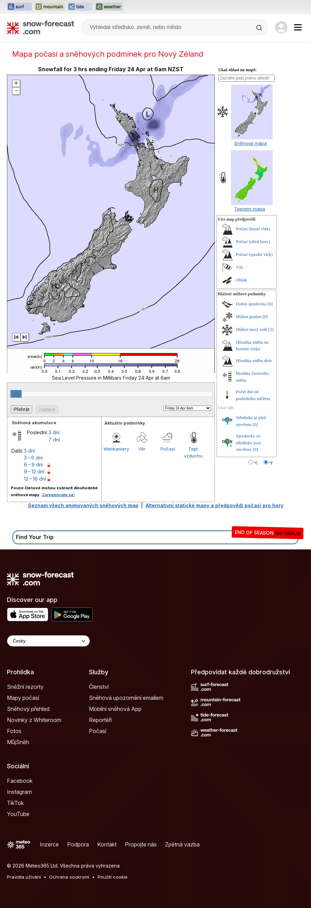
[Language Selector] (48, 641)
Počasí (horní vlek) (253, 228)
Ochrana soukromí (69, 877)
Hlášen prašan (248, 316)
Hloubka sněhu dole (254, 360)
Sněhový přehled (28, 708)
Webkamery (116, 449)
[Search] (260, 28)
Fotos (14, 731)
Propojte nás (141, 844)
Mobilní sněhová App (115, 708)
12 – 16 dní (35, 479)
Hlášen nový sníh (251, 329)
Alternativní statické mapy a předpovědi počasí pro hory (214, 505)
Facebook (20, 780)
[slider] (15, 394)
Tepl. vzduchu (193, 452)
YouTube (18, 813)
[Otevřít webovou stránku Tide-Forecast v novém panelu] (79, 6)
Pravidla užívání (24, 877)
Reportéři (100, 719)
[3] (271, 329)
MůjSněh (18, 742)
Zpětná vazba (182, 844)
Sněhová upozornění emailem (126, 697)
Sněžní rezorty (25, 686)
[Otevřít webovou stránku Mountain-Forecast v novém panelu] (50, 6)
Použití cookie (113, 877)
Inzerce (49, 844)
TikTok (15, 802)
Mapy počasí (23, 697)
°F (271, 463)
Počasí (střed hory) (253, 241)
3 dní (54, 432)
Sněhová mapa (250, 143)
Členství (99, 686)
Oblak (241, 279)
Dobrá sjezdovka (251, 303)
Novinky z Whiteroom (34, 719)
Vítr (142, 449)
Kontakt (107, 844)
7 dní (54, 440)
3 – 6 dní (33, 458)
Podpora (78, 844)
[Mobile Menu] (298, 27)
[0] (270, 303)
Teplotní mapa (249, 209)
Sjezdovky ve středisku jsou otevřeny (248, 442)
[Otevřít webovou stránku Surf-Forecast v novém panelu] (19, 6)
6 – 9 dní (33, 464)
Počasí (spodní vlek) (254, 254)
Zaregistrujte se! (58, 494)
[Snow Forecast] (40, 27)
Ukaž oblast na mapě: (237, 69)
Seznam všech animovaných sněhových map (83, 505)
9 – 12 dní (34, 471)
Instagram (19, 791)
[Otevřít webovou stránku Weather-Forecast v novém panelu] (108, 6)
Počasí (168, 449)
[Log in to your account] (281, 27)
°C (256, 463)
